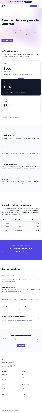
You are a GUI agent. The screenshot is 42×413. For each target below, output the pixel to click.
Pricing (3, 391)
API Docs (3, 396)
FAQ (2, 399)
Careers (23, 379)
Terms (23, 391)
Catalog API (4, 384)
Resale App (4, 379)
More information (25, 396)
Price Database (5, 382)
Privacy (23, 394)
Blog (23, 377)
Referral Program (25, 384)
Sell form (3, 377)
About (23, 374)
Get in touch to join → (7, 40)
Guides (3, 394)
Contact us (24, 382)
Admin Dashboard (5, 374)
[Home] (6, 6)
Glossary (3, 401)
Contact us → (21, 345)
